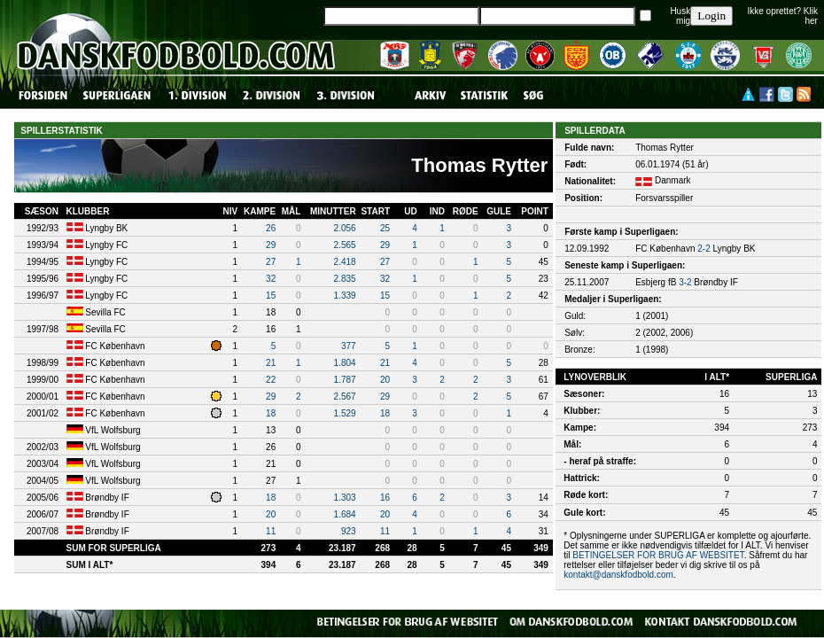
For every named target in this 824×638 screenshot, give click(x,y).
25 (385, 228)
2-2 (703, 248)
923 (348, 531)
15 (271, 295)
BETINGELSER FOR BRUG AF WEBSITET (657, 555)
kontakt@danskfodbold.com (618, 575)
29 (271, 245)
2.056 (345, 228)
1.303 (345, 497)
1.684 (345, 514)
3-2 (685, 282)
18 (271, 413)
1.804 (345, 363)
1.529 (345, 413)
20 (385, 380)
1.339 (345, 295)
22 (271, 380)
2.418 (345, 262)
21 (271, 363)
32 (271, 279)
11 (271, 531)
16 (385, 497)
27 (271, 262)
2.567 (345, 396)
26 (271, 228)
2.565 (345, 245)
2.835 (345, 279)
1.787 (345, 380)
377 (348, 346)
